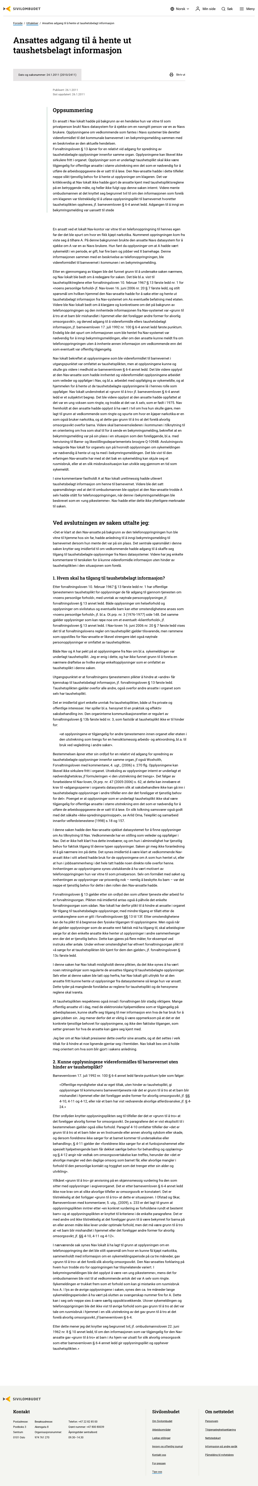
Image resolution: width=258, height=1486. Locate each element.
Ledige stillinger (161, 1438)
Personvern (211, 1421)
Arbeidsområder (161, 1429)
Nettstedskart (213, 1438)
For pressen (159, 1463)
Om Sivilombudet (162, 1421)
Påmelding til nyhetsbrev (219, 1454)
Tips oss (157, 1471)
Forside (18, 23)
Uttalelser (32, 23)
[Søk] (227, 8)
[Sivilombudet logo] (21, 9)
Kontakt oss (159, 1454)
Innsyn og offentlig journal (167, 1446)
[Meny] (247, 8)
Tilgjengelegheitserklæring (220, 1429)
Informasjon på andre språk (221, 1446)
